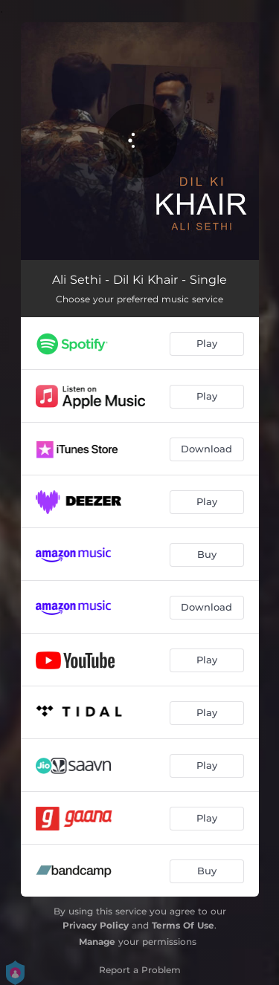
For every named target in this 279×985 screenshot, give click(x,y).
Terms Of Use (183, 925)
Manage (97, 941)
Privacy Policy (95, 925)
